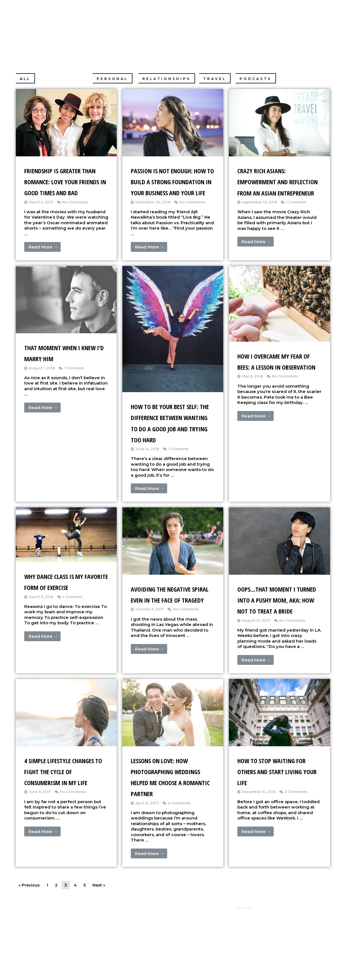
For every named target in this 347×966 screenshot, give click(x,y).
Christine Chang (97, 26)
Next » (101, 929)
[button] (25, 78)
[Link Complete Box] (66, 180)
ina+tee (244, 951)
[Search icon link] (327, 26)
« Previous (30, 929)
